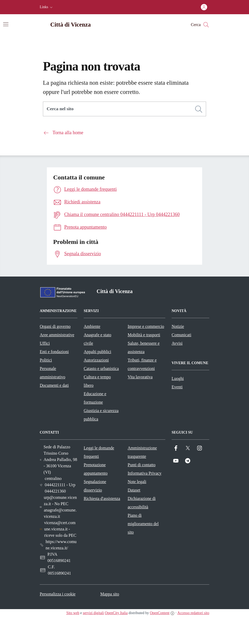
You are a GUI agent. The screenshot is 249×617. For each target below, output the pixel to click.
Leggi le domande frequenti (99, 452)
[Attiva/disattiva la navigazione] (6, 24)
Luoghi (178, 378)
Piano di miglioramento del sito (143, 523)
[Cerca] (198, 109)
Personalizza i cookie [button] (58, 594)
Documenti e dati (54, 385)
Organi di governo (55, 326)
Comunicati (181, 335)
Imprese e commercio (146, 326)
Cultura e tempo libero (97, 381)
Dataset (134, 490)
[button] (47, 7)
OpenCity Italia (116, 613)
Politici (46, 360)
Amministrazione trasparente (142, 452)
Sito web (72, 613)
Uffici (45, 343)
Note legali (137, 481)
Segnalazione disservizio (95, 485)
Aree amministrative (57, 335)
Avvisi (177, 343)
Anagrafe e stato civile (97, 339)
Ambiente (92, 326)
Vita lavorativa (140, 377)
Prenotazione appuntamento (96, 469)
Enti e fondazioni (54, 351)
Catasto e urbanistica (101, 368)
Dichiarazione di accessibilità (142, 502)
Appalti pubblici (97, 351)
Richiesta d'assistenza (102, 498)
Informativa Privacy (144, 473)
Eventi (177, 387)
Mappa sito (109, 594)
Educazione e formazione (95, 398)
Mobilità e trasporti (144, 335)
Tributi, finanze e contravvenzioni (142, 364)
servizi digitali (93, 613)
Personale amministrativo (52, 372)
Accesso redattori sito (193, 613)
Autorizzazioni (96, 360)
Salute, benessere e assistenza (144, 347)
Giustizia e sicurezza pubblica (101, 414)
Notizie (178, 326)
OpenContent (160, 613)
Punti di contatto (142, 465)
